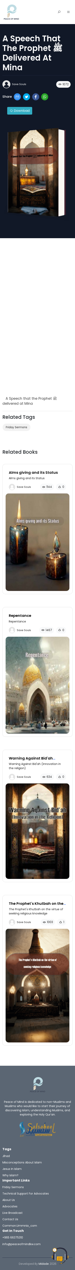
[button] (68, 12)
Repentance (20, 615)
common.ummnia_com (19, 1226)
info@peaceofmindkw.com (21, 1244)
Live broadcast (12, 1213)
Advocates (9, 1206)
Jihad (6, 1156)
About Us (8, 1200)
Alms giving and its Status (33, 472)
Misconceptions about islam (22, 1162)
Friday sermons (16, 427)
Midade (44, 1264)
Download (20, 110)
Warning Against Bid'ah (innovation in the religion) (34, 760)
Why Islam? (10, 1175)
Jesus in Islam (12, 1169)
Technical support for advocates (25, 1194)
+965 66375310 (12, 1237)
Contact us (10, 1219)
